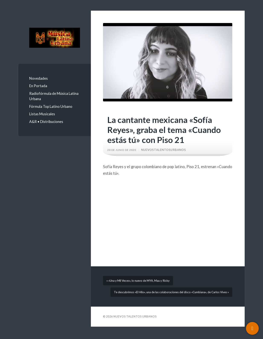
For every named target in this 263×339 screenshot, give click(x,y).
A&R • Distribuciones (46, 121)
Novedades (38, 78)
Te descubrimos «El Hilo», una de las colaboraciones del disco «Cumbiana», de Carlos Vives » (168, 300)
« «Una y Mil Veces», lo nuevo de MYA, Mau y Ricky (142, 283)
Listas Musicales (42, 114)
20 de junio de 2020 (123, 149)
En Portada (38, 86)
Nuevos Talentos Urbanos (135, 328)
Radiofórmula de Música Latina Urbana (53, 96)
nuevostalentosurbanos (167, 149)
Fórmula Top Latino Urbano (50, 106)
